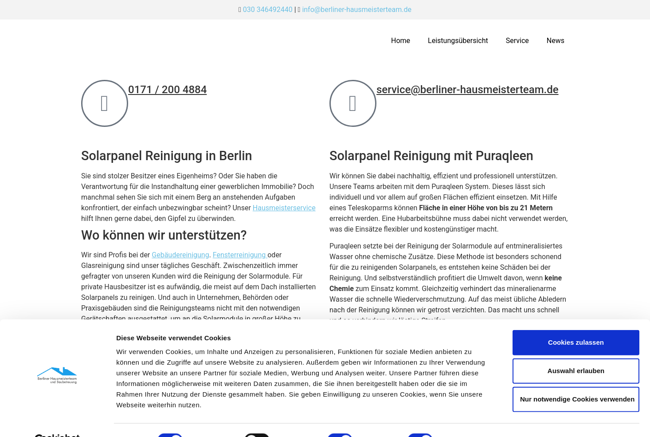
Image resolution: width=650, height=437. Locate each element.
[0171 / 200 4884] (104, 103)
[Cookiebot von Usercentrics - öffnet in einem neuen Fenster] (57, 419)
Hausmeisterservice (284, 208)
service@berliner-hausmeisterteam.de (467, 89)
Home (400, 40)
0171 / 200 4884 (167, 89)
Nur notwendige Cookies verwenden (577, 378)
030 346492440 (268, 9)
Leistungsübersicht (458, 40)
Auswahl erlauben (576, 349)
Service (517, 40)
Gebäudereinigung (180, 255)
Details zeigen (471, 419)
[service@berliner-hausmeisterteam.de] (352, 103)
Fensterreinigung (240, 255)
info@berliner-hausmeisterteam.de (356, 9)
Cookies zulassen (576, 321)
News (555, 40)
